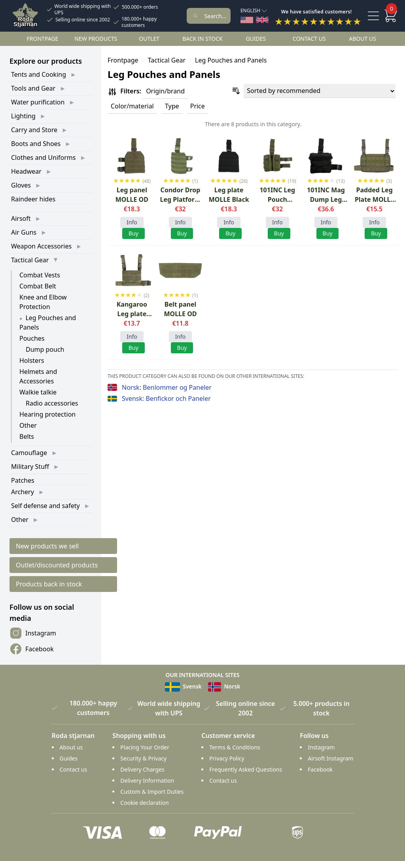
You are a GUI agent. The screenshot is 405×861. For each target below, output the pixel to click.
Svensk (183, 686)
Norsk (224, 686)
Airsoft (21, 218)
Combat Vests (39, 275)
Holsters (31, 360)
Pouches (32, 338)
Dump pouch (45, 349)
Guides (256, 38)
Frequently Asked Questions (245, 769)
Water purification (37, 102)
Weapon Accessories (41, 246)
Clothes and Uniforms (43, 157)
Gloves (21, 185)
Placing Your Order (144, 747)
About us (362, 38)
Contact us (309, 38)
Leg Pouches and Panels (231, 60)
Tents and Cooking (38, 74)
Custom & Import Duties (152, 791)
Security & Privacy (143, 758)
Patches (22, 480)
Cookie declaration (144, 802)
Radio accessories (52, 403)
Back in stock (202, 38)
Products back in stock (49, 584)
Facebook (31, 649)
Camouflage (29, 452)
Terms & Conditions (234, 747)
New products (95, 38)
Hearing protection (47, 414)
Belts (26, 436)
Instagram (32, 633)
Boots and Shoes (36, 143)
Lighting (23, 116)
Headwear (26, 171)
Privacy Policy (226, 758)
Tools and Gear (33, 88)
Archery (22, 491)
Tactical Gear (30, 260)
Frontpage (43, 38)
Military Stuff (30, 466)
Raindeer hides (33, 199)
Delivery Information (147, 780)
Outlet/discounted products (57, 565)
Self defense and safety (45, 505)
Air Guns (23, 232)
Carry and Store (34, 129)
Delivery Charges (142, 769)
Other (28, 425)
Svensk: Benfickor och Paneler (166, 398)
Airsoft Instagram (330, 758)
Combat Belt (37, 286)
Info (132, 222)
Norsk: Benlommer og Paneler (167, 387)
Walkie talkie (38, 392)
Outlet (149, 38)
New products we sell (47, 546)
